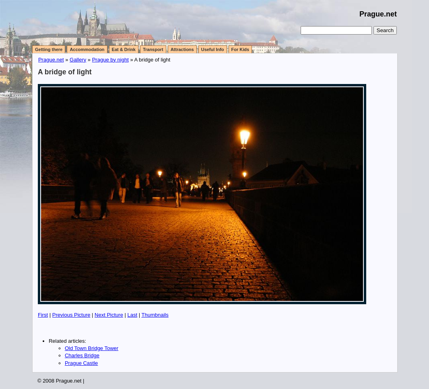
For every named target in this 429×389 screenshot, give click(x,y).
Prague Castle (81, 363)
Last (133, 315)
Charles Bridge (82, 355)
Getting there (48, 49)
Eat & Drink (124, 49)
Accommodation (87, 49)
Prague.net (378, 14)
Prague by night (110, 60)
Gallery (78, 60)
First (43, 315)
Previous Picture (71, 315)
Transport (153, 49)
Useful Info (212, 49)
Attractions (182, 49)
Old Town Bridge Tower (91, 348)
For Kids (240, 49)
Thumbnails (154, 315)
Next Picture (109, 315)
